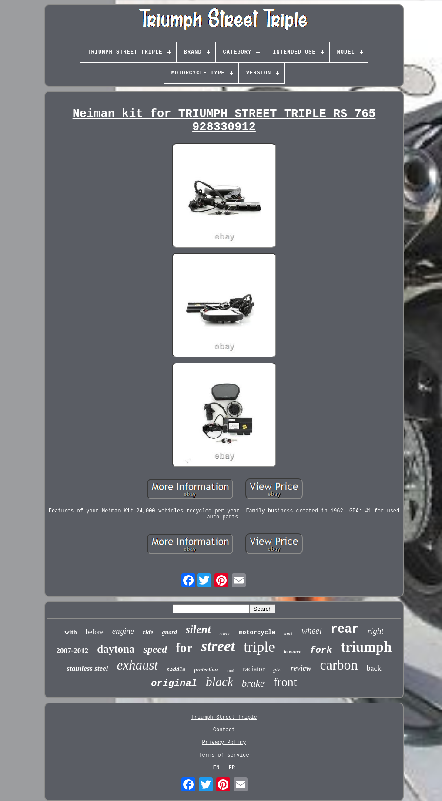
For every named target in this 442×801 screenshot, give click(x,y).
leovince (292, 652)
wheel (311, 631)
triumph (366, 647)
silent (198, 629)
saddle (176, 670)
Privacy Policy (224, 743)
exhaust (137, 665)
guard (169, 632)
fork (321, 650)
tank (288, 633)
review (301, 668)
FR (232, 768)
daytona (115, 649)
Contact (224, 730)
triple (259, 647)
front (285, 682)
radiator (254, 669)
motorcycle (257, 632)
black (219, 682)
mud (230, 670)
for (184, 647)
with (70, 632)
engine (123, 631)
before (95, 632)
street (218, 646)
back (374, 668)
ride (148, 632)
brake (253, 683)
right (376, 631)
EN (216, 768)
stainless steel (87, 668)
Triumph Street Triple (224, 717)
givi (277, 669)
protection (206, 669)
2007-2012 (73, 650)
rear (345, 629)
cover (224, 633)
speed (155, 649)
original (174, 683)
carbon (339, 665)
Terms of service (224, 755)
